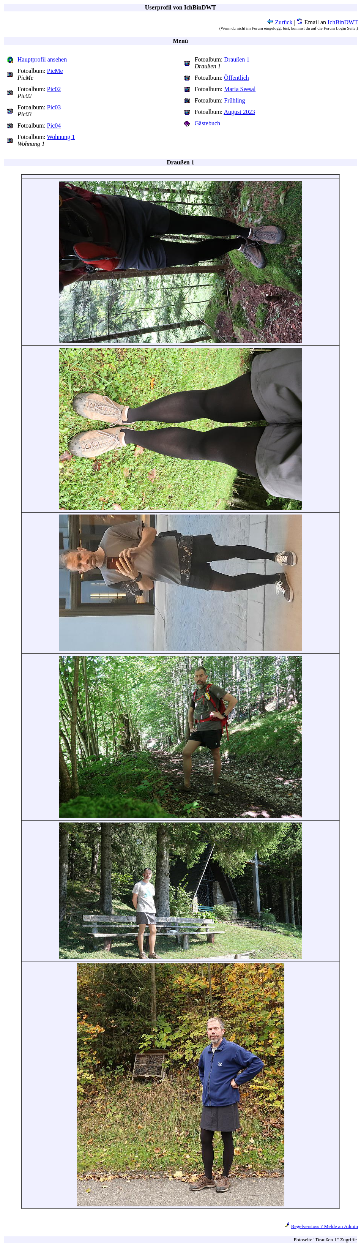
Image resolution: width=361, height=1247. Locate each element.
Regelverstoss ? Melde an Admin (324, 1226)
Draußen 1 (236, 59)
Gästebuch (208, 123)
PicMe (55, 71)
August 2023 (239, 112)
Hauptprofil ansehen (42, 59)
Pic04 (54, 125)
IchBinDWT (343, 22)
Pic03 (54, 107)
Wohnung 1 (61, 137)
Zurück (279, 22)
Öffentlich (236, 77)
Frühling (234, 100)
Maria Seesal (239, 89)
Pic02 (54, 89)
